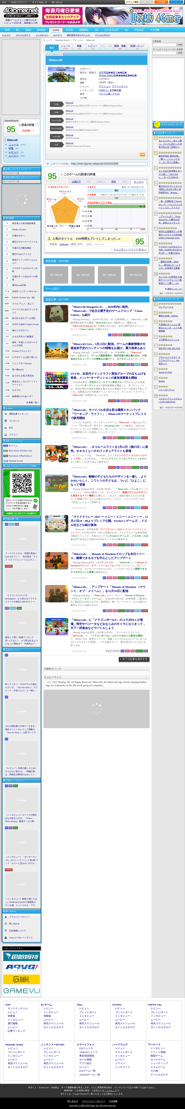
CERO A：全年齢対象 (110, 90)
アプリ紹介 (85, 1063)
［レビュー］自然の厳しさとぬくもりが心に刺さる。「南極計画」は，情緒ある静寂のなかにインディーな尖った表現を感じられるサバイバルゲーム (21, 771)
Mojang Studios (106, 75)
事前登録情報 (86, 1055)
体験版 (11, 1015)
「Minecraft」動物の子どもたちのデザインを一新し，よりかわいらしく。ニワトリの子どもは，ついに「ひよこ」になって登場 (108, 480)
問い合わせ (57, 2)
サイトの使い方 (39, 2)
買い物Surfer (18, 369)
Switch (55, 30)
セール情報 (85, 1059)
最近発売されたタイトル (78, 35)
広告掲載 (113, 1101)
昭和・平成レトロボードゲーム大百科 (25, 344)
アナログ (139, 29)
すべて (139, 182)
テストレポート (124, 1052)
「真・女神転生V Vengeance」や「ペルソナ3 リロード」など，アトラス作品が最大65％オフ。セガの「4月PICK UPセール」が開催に (170, 204)
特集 (11, 148)
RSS (4, 2)
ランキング (176, 2)
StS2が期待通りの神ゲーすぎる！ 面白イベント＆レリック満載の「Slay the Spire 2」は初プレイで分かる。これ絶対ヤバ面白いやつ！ (21, 729)
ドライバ (13, 434)
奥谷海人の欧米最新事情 (23, 223)
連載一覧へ (34, 402)
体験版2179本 (31, 23)
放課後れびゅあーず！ (22, 396)
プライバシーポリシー (19, 916)
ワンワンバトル (166, 307)
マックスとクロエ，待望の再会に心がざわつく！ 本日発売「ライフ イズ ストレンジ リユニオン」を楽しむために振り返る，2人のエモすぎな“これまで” (21, 556)
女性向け (83, 29)
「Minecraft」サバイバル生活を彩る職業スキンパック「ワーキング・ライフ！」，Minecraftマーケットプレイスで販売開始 (108, 414)
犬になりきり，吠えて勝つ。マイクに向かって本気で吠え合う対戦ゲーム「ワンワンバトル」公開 (170, 144)
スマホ (69, 29)
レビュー (6, 35)
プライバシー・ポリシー (93, 1101)
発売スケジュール (54, 1023)
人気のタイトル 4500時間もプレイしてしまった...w (86, 238)
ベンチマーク (122, 1067)
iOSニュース (86, 1048)
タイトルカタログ (54, 1027)
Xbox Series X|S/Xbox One (20, 450)
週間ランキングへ (175, 289)
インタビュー (42, 35)
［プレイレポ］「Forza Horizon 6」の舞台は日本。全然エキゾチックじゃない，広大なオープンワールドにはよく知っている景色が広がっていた (170, 219)
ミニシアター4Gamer (22, 363)
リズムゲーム (158, 1067)
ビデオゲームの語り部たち (25, 357)
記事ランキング (16, 1030)
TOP (7, 29)
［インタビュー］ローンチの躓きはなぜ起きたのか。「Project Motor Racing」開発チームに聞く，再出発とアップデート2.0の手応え (21, 818)
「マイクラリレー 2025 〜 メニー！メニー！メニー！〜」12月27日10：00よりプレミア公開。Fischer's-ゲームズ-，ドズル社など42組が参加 (109, 520)
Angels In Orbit (165, 372)
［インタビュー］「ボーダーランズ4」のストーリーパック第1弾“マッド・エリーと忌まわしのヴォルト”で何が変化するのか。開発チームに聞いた (21, 860)
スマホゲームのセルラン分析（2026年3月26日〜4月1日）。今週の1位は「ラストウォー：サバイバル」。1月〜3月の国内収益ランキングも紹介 (170, 250)
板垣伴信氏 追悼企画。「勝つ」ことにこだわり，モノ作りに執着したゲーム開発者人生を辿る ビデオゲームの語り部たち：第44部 (171, 159)
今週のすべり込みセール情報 (25, 278)
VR (96, 29)
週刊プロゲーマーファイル (25, 242)
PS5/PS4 (41, 29)
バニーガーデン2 (167, 390)
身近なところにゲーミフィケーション (25, 383)
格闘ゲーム (157, 1055)
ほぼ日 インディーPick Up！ (25, 291)
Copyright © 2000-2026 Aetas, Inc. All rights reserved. (92, 1105)
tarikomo (64, 244)
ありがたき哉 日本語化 (23, 375)
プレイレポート (23, 35)
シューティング (159, 1063)
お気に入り (146, 2)
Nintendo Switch (16, 461)
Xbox (28, 29)
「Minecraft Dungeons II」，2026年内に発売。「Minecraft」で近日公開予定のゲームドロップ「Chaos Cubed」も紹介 (107, 310)
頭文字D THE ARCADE (169, 348)
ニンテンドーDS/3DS (52, 1044)
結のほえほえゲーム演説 (23, 318)
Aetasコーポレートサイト (21, 937)
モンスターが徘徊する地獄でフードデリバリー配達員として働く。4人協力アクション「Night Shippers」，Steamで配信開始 (170, 280)
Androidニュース (88, 1052)
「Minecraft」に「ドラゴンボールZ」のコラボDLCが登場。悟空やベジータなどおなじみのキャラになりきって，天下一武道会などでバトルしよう (108, 624)
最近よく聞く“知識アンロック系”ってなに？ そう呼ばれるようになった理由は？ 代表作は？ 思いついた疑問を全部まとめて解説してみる (21, 640)
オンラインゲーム (18, 1008)
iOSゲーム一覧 (87, 1070)
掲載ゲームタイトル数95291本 (21, 20)
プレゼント (14, 420)
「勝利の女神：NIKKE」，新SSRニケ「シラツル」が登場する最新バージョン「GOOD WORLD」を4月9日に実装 (170, 265)
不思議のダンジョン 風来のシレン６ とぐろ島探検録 (170, 327)
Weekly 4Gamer (19, 229)
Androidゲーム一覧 (89, 1074)
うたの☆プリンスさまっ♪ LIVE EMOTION (170, 400)
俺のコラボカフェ (20, 330)
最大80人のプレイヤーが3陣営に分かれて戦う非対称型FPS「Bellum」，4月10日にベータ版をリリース (170, 189)
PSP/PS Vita (154, 1004)
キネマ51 (16, 390)
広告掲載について (17, 930)
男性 (113, 181)
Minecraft (69, 103)
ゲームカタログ (102, 35)
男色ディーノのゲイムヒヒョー (25, 261)
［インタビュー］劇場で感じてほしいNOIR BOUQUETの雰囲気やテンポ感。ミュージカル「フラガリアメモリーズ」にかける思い (21, 902)
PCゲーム (13, 445)
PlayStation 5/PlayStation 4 (20, 456)
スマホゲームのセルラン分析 (25, 270)
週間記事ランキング (18, 413)
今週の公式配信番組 (21, 248)
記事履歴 (161, 2)
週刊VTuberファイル (21, 254)
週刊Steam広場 (19, 285)
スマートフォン (85, 1044)
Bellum (162, 381)
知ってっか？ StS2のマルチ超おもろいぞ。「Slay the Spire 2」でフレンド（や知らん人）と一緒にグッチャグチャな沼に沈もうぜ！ (21, 687)
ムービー (57, 35)
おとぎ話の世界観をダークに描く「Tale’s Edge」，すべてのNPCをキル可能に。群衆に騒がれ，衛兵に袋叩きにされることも (170, 174)
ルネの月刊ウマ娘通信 (22, 336)
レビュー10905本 (13, 23)
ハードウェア (111, 29)
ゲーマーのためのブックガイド (25, 311)
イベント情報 (158, 1052)
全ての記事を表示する (134, 659)
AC (126, 29)
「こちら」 (109, 1090)
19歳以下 (76, 181)
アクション (105, 86)
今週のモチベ (18, 235)
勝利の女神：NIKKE (168, 316)
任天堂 (102, 72)
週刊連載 (13, 1023)
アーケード (154, 1044)
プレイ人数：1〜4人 (109, 93)
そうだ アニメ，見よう (23, 303)
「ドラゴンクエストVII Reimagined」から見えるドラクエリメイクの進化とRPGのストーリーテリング (21, 598)
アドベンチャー (120, 86)
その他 (154, 1070)
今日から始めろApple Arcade (25, 324)
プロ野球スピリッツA (169, 339)
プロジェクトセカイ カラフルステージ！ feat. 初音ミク (169, 360)
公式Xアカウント (19, 2)
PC (17, 29)
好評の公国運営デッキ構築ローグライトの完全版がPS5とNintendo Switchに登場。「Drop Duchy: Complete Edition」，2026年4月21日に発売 (170, 234)
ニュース (14, 144)
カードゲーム (158, 1059)
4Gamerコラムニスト (22, 351)
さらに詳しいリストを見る (130, 249)
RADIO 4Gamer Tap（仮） (24, 297)
